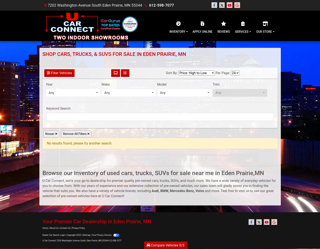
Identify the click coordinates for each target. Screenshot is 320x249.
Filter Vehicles (59, 73)
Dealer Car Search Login (54, 235)
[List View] (125, 73)
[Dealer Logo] (91, 26)
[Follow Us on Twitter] (222, 5)
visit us (244, 191)
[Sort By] (196, 73)
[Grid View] (115, 73)
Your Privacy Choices (105, 235)
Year (49, 84)
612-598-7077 (161, 5)
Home (45, 228)
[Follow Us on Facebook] (214, 5)
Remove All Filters (76, 134)
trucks (164, 181)
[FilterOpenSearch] (160, 117)
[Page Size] (235, 73)
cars (155, 181)
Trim (216, 84)
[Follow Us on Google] (237, 5)
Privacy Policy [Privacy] (78, 228)
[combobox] (73, 93)
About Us (54, 228)
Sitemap (86, 235)
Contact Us (65, 228)
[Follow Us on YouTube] (230, 5)
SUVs (175, 181)
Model (162, 84)
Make (105, 84)
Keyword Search (58, 108)
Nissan (51, 134)
